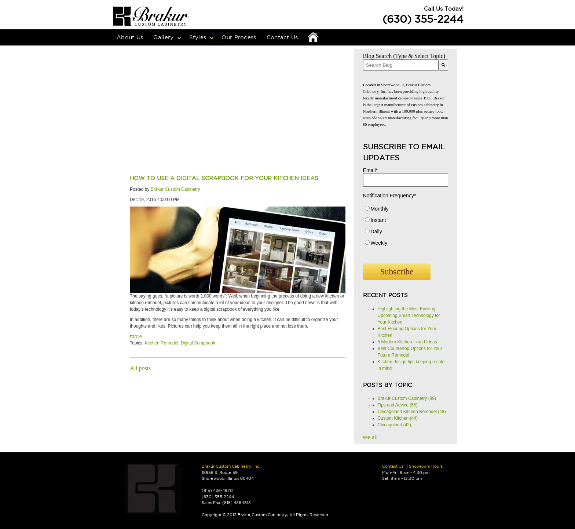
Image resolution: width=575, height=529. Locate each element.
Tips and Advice (398, 405)
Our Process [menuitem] (238, 37)
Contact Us (392, 466)
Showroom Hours (426, 466)
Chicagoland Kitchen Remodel (412, 411)
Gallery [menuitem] (163, 37)
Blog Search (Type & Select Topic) (404, 56)
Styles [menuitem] (197, 37)
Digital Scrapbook (198, 343)
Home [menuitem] (313, 37)
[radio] (405, 210)
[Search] (443, 65)
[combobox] (401, 65)
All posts (140, 368)
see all (370, 437)
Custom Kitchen (398, 418)
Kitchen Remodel (161, 343)
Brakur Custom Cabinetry (175, 189)
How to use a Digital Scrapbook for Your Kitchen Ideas (224, 178)
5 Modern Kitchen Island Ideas (407, 341)
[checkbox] (405, 227)
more (136, 336)
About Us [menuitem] (130, 37)
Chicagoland (394, 424)
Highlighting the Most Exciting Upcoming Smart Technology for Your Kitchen (409, 315)
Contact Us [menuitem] (282, 37)
